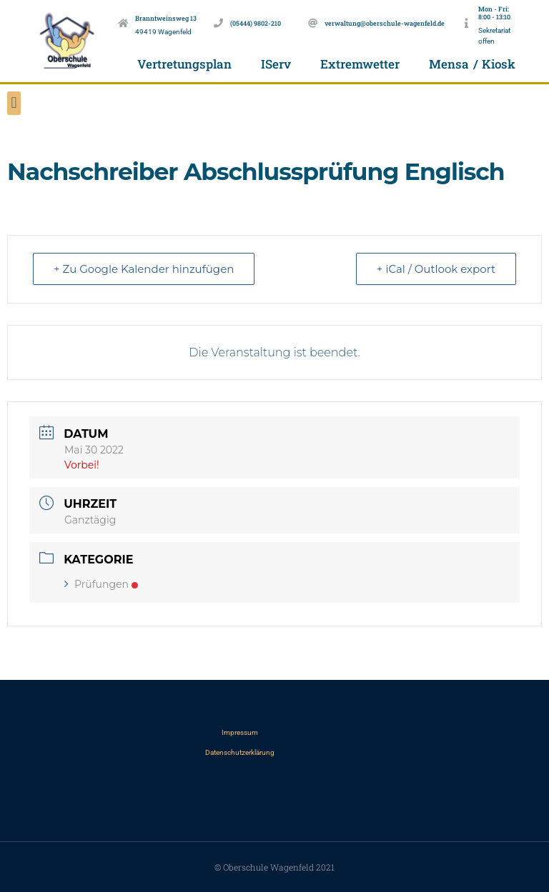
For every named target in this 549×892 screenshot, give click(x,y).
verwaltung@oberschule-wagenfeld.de (385, 23)
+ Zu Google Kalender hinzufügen (144, 269)
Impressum (240, 732)
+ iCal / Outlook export (436, 269)
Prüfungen (101, 584)
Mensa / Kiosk (472, 64)
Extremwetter (360, 64)
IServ (276, 64)
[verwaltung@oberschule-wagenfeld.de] (312, 23)
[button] (14, 103)
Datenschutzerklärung (239, 752)
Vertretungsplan (184, 64)
